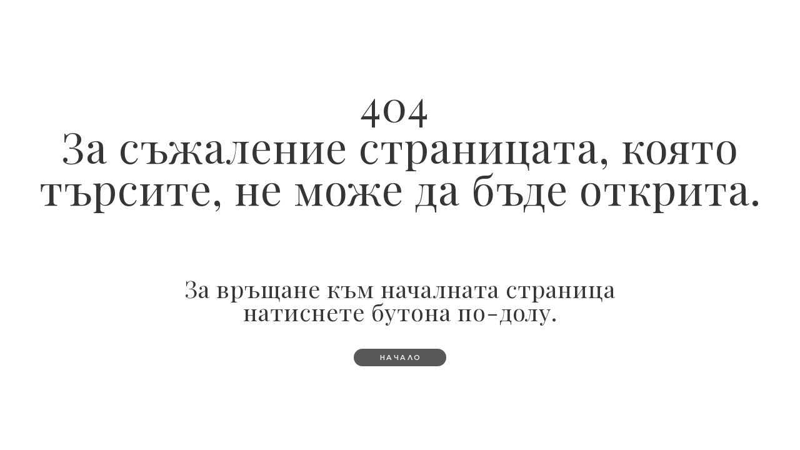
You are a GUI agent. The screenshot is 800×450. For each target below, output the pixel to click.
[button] (400, 357)
